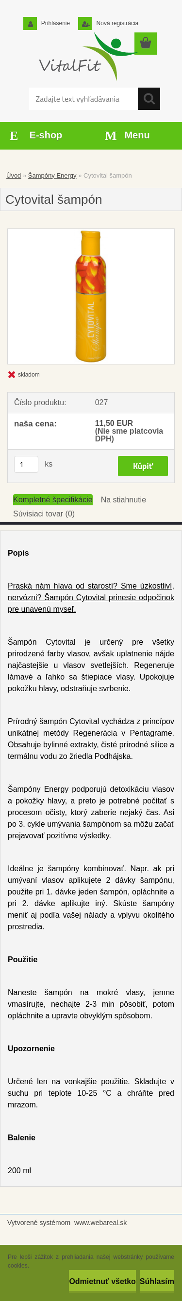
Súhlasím (157, 1281)
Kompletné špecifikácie (53, 500)
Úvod (13, 175)
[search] (149, 99)
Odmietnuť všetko (102, 1281)
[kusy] (26, 464)
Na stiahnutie (123, 500)
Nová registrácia (116, 23)
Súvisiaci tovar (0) (44, 514)
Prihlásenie (55, 23)
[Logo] (87, 56)
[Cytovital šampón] (91, 296)
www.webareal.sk (100, 1222)
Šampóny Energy (52, 175)
